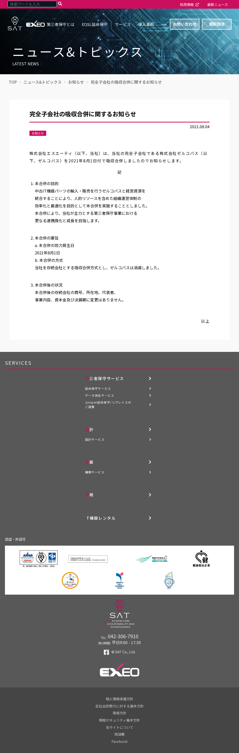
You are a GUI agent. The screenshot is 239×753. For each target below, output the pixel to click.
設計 (89, 429)
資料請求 (217, 24)
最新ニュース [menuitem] (217, 4)
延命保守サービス (98, 388)
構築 (89, 462)
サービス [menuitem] (123, 24)
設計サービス (95, 439)
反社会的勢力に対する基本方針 (119, 706)
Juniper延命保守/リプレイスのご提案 (108, 404)
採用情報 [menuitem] (187, 4)
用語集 (119, 734)
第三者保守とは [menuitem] (60, 24)
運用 (89, 495)
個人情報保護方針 (119, 698)
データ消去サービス (99, 395)
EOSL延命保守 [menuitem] (95, 24)
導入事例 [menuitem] (146, 24)
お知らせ (38, 133)
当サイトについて (119, 727)
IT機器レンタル (100, 518)
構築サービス (95, 472)
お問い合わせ (184, 24)
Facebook (119, 741)
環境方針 (120, 712)
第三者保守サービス (104, 378)
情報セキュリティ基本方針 (119, 720)
